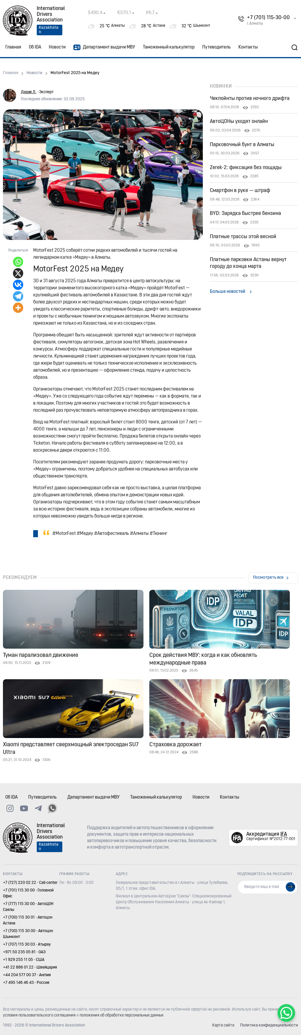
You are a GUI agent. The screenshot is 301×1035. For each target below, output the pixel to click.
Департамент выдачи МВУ (104, 47)
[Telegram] (18, 296)
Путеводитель (216, 47)
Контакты (248, 47)
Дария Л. (28, 92)
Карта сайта (223, 1025)
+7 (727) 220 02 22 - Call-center (30, 883)
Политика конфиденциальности (269, 1025)
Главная (13, 47)
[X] (18, 273)
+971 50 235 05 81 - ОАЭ (24, 952)
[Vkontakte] (18, 285)
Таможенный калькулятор (169, 47)
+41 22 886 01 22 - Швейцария (30, 967)
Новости (57, 47)
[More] (18, 308)
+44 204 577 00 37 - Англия (27, 975)
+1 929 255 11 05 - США (23, 960)
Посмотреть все (268, 577)
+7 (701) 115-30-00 (268, 18)
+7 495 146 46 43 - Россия (26, 983)
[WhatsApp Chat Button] (286, 1013)
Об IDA (35, 47)
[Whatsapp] (18, 262)
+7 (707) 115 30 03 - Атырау (27, 944)
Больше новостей (227, 291)
